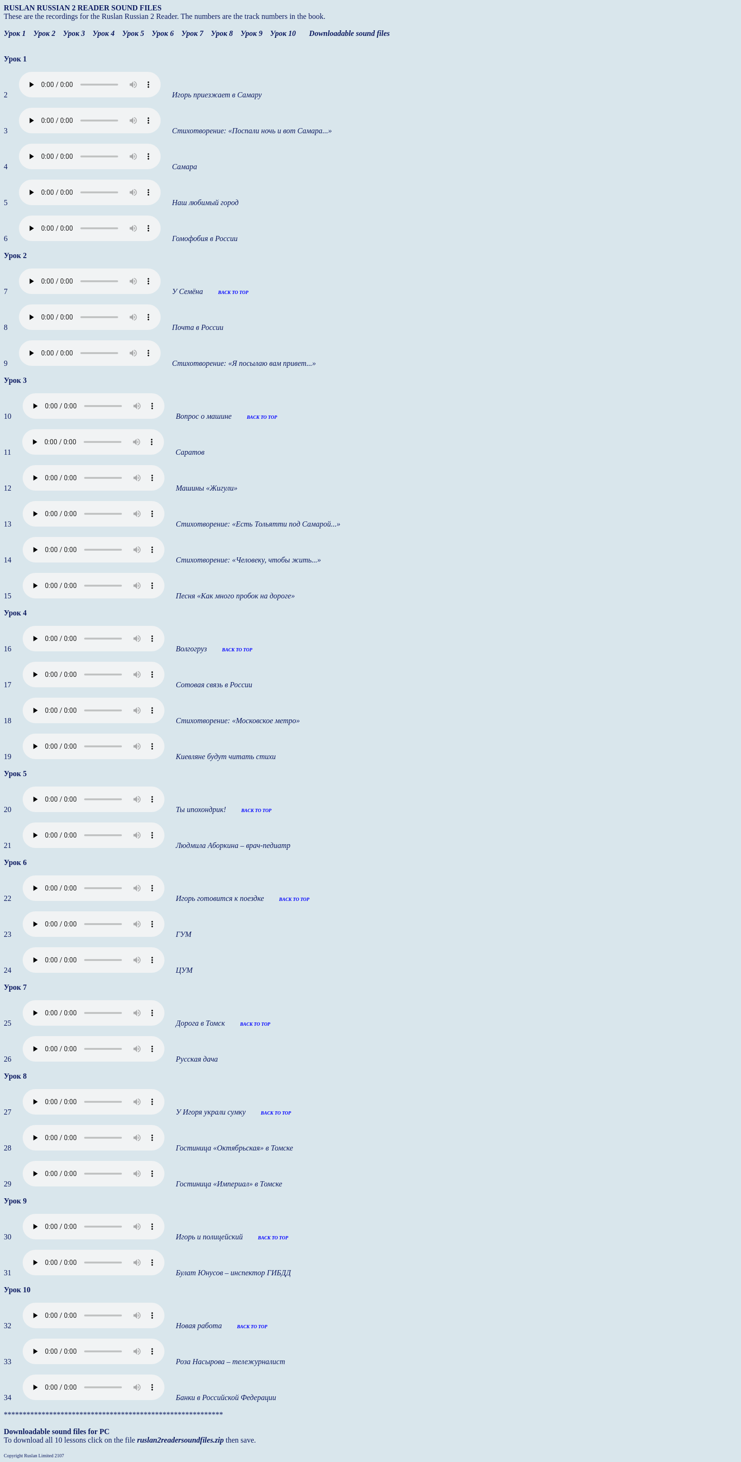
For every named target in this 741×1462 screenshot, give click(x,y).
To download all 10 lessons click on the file (70, 1440)
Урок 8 (222, 33)
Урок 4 (104, 33)
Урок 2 (45, 33)
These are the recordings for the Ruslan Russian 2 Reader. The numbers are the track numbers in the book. (164, 16)
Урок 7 (192, 33)
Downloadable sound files (349, 33)
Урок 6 (163, 33)
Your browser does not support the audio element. (90, 84)
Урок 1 (15, 33)
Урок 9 (252, 33)
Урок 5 (133, 33)
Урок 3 (74, 33)
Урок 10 (283, 33)
